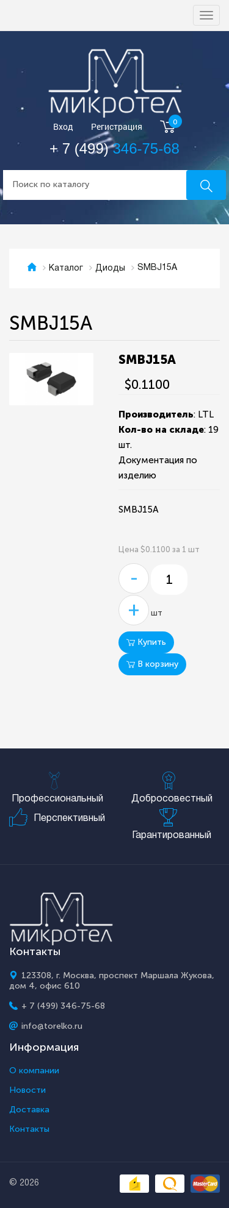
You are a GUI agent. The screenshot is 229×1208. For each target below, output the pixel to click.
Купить (146, 642)
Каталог (66, 268)
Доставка (29, 1110)
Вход (63, 127)
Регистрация (116, 127)
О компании (34, 1071)
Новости (27, 1090)
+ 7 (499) (114, 148)
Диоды (110, 268)
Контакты (29, 1129)
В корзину (152, 664)
